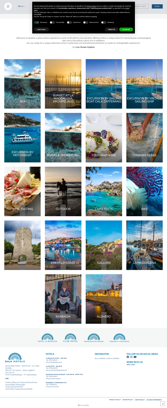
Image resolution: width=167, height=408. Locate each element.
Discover (47, 337)
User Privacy (140, 400)
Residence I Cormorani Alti (56, 382)
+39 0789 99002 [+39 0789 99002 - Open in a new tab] (52, 360)
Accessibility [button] (84, 405)
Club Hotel (50, 366)
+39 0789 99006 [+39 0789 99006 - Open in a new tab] (52, 368)
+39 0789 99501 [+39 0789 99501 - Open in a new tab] (51, 376)
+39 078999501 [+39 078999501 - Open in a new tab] (51, 384)
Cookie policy (127, 400)
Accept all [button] (126, 29)
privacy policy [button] (91, 6)
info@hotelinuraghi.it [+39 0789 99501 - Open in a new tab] (53, 378)
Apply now (131, 364)
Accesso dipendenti (154, 400)
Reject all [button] (111, 29)
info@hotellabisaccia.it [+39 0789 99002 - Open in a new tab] (54, 362)
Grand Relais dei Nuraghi (55, 374)
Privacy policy (115, 400)
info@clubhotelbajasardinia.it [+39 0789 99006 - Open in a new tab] (56, 370)
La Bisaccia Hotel (52, 358)
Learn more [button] (41, 29)
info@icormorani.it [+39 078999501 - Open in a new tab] (52, 386)
